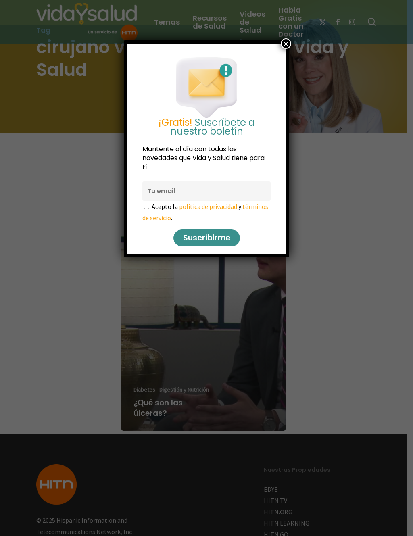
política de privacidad (208, 206)
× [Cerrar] (286, 43)
